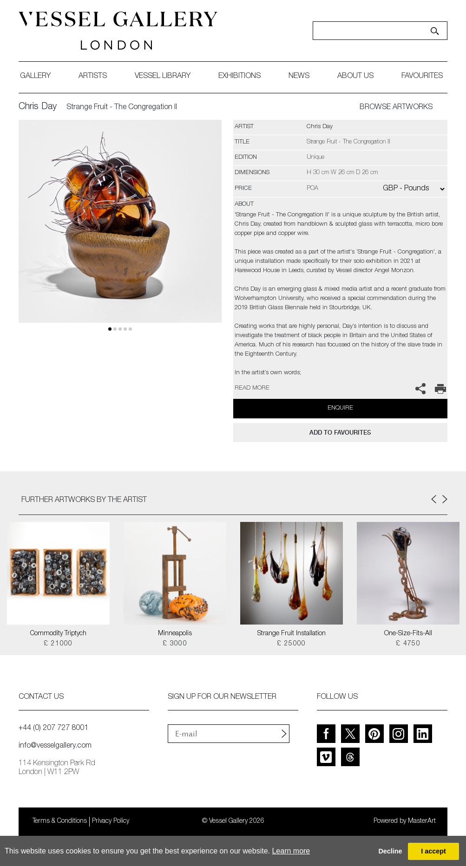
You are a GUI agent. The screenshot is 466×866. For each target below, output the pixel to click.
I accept (433, 851)
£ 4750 (408, 644)
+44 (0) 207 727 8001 (53, 728)
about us (355, 76)
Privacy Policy (110, 821)
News (299, 76)
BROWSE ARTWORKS (396, 107)
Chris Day (38, 107)
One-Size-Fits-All (408, 634)
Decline (390, 851)
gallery (35, 76)
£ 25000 (291, 644)
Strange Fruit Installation (291, 634)
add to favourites (340, 432)
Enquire (340, 408)
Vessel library (162, 76)
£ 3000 (175, 644)
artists (93, 76)
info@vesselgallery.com (55, 746)
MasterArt (422, 821)
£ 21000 (58, 644)
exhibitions (239, 76)
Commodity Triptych (58, 634)
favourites (422, 76)
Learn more (291, 851)
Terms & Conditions (60, 821)
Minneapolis (175, 634)
